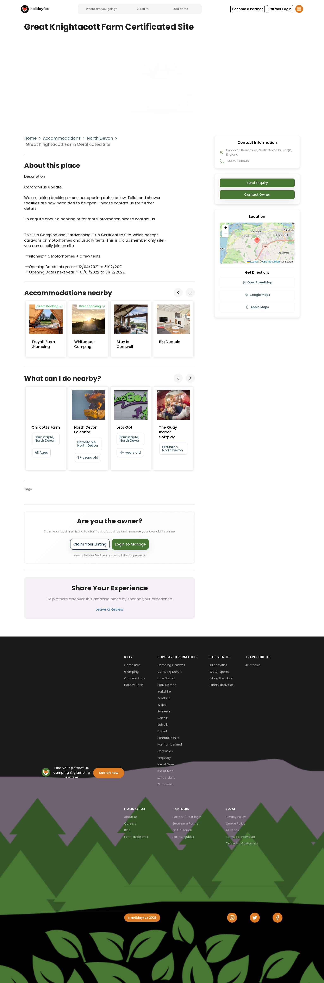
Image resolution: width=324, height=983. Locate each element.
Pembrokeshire (168, 738)
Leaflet (252, 261)
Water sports (219, 672)
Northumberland (169, 744)
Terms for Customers (242, 843)
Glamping (131, 672)
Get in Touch (182, 830)
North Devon (100, 138)
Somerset (164, 711)
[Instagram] (232, 918)
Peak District (166, 685)
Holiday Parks (133, 685)
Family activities (221, 685)
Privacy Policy (236, 817)
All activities (218, 665)
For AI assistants (136, 837)
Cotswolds (165, 751)
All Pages (232, 830)
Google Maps (257, 295)
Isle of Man (165, 771)
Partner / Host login (187, 817)
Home (30, 138)
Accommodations (62, 138)
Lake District (166, 678)
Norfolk (162, 718)
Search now (108, 773)
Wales (161, 705)
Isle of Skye (165, 764)
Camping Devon (169, 672)
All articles (252, 665)
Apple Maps (257, 307)
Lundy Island (166, 778)
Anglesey (164, 758)
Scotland (164, 698)
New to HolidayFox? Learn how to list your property (110, 555)
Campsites (132, 665)
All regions (165, 784)
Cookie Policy (235, 823)
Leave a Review (110, 609)
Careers (130, 823)
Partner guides (183, 837)
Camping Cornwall (171, 665)
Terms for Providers (240, 837)
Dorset (162, 731)
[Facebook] (277, 918)
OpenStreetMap (271, 261)
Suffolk (162, 725)
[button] (247, 9)
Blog (127, 830)
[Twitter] (255, 918)
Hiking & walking (221, 678)
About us (130, 817)
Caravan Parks (134, 678)
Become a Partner (186, 823)
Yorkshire (164, 691)
